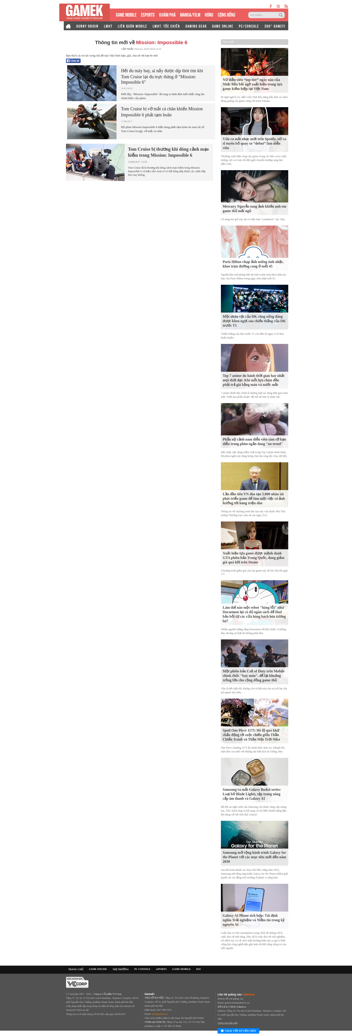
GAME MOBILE (126, 14)
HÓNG (209, 14)
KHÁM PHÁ (167, 14)
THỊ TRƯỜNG (120, 969)
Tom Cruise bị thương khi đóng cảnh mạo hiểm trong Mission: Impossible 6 (168, 152)
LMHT (108, 25)
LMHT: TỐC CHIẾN (166, 25)
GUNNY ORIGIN (87, 25)
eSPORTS (148, 14)
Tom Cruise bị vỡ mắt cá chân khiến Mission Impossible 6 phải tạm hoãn (162, 111)
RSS (198, 969)
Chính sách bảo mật (228, 1022)
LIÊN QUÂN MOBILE (132, 25)
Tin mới (228, 41)
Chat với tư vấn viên (238, 1031)
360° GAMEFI (274, 25)
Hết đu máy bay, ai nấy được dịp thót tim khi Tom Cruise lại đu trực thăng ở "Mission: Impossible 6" (162, 76)
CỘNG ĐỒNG (226, 14)
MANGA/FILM (190, 14)
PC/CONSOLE (249, 25)
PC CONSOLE (142, 969)
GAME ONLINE (222, 25)
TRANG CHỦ (75, 969)
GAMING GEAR (196, 25)
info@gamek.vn (160, 1013)
